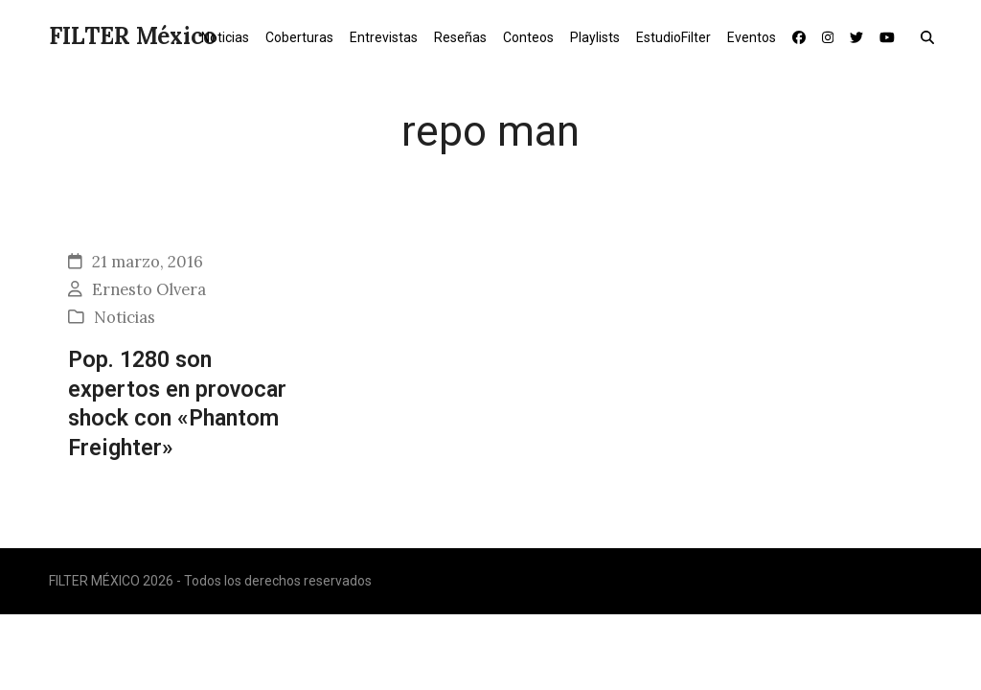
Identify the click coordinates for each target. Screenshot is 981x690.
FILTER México (133, 36)
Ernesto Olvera (149, 289)
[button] (932, 36)
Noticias (124, 317)
